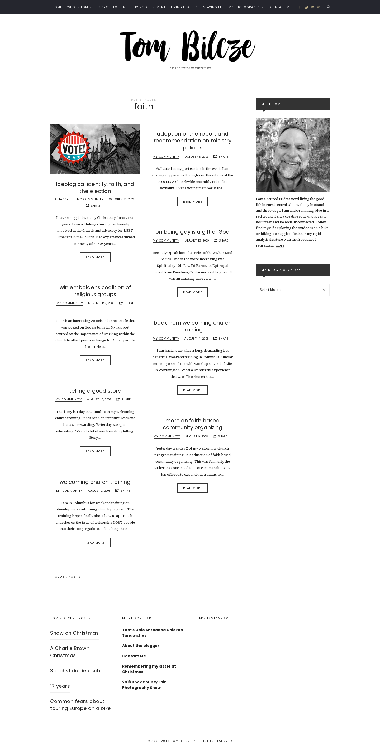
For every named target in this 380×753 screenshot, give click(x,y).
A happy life (65, 198)
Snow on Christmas (74, 633)
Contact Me (280, 7)
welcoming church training (95, 482)
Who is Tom (77, 7)
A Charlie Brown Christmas (69, 652)
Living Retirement (149, 7)
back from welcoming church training (193, 326)
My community (90, 198)
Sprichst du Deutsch (75, 670)
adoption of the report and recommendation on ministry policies (193, 140)
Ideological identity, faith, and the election (95, 187)
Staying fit (213, 7)
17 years (60, 686)
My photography (244, 7)
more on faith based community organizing (192, 424)
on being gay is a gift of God (192, 231)
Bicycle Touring (113, 7)
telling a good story (95, 390)
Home (57, 7)
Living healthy (184, 7)
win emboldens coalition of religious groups (95, 291)
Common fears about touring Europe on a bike (80, 705)
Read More (95, 257)
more (280, 245)
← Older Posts (65, 576)
